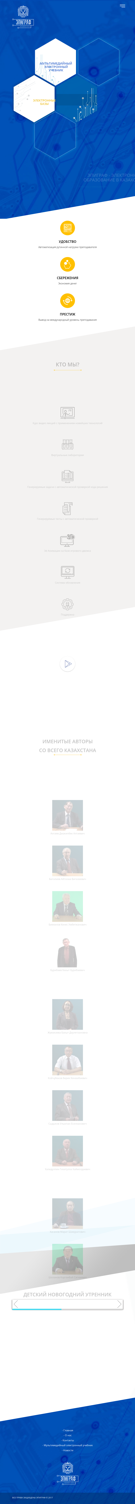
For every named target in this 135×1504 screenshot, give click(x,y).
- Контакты (67, 1440)
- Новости (67, 1450)
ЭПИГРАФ (23, 17)
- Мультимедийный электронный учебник (67, 1445)
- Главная (67, 1430)
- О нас (67, 1435)
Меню (122, 6)
